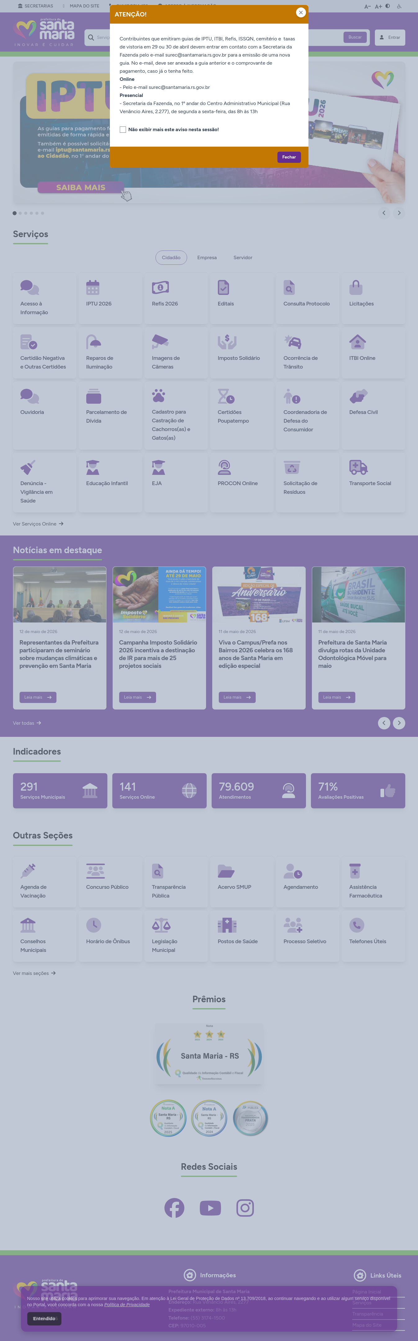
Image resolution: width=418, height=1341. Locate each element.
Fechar (289, 157)
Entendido (44, 1318)
